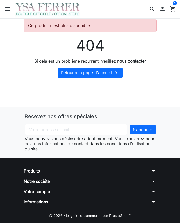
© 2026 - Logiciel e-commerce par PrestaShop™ (90, 215)
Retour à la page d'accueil (90, 73)
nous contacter (131, 61)
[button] (152, 9)
